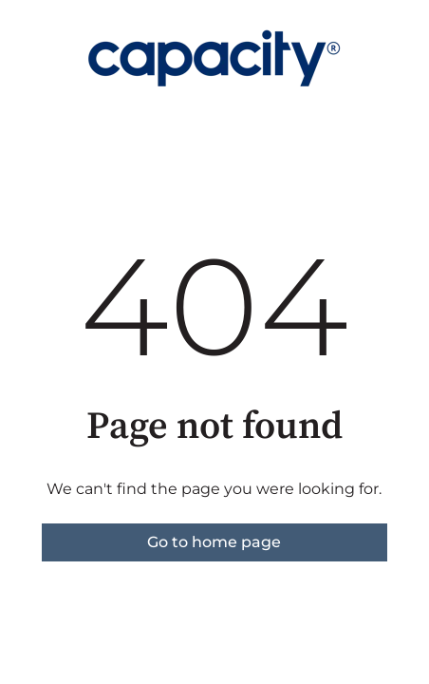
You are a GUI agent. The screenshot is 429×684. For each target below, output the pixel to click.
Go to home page (214, 542)
